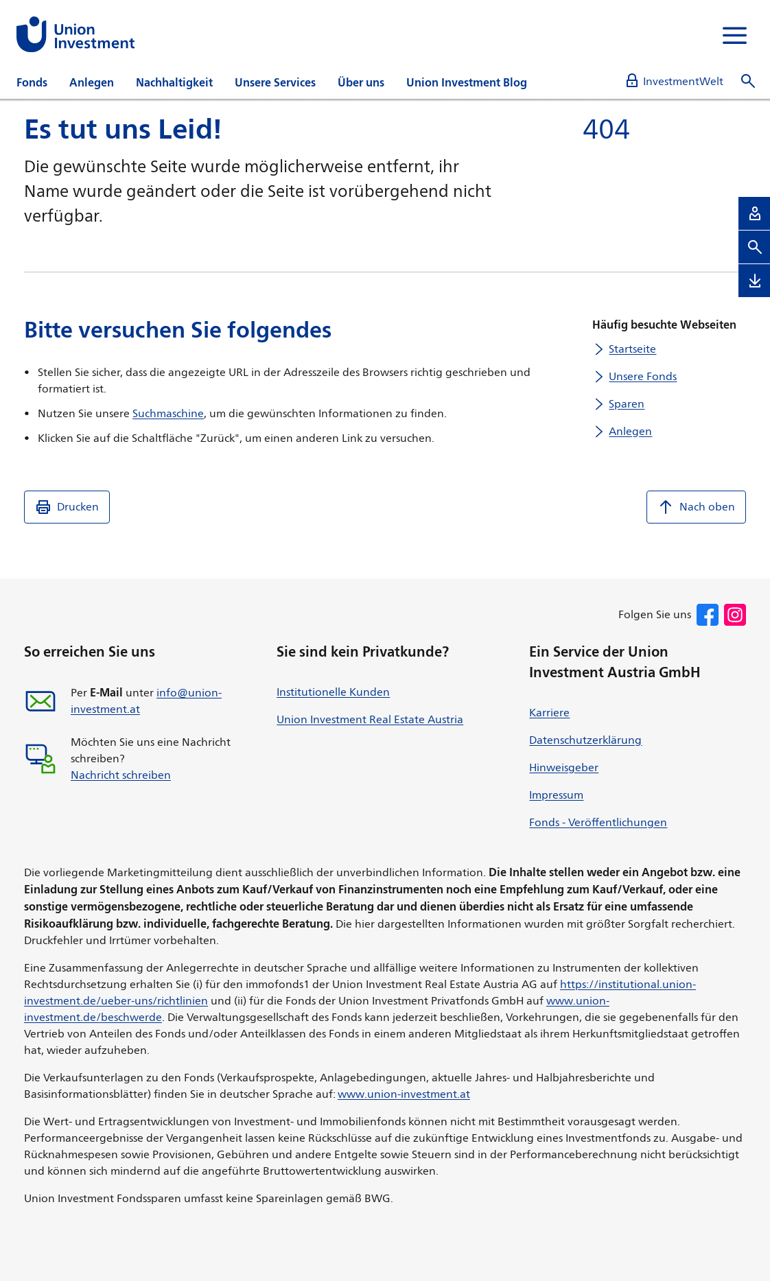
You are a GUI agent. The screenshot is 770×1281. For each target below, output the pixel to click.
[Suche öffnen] (748, 81)
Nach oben (696, 507)
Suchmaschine (168, 413)
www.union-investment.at (404, 1094)
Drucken (67, 507)
